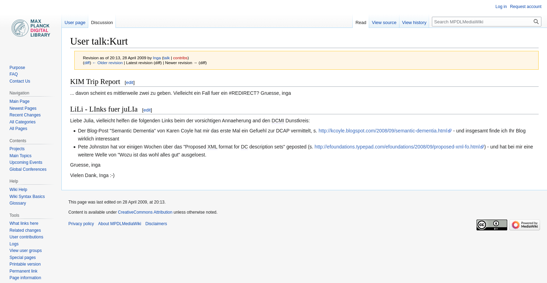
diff (87, 62)
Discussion (102, 22)
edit (129, 82)
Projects (16, 148)
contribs (180, 57)
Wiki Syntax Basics (27, 196)
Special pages (22, 257)
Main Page (19, 101)
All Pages (18, 128)
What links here (23, 223)
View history (414, 22)
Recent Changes (24, 115)
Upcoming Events (25, 162)
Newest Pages (22, 108)
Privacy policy (81, 223)
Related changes (25, 230)
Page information (25, 277)
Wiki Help (18, 189)
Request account (525, 6)
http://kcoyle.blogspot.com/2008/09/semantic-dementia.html (383, 130)
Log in (501, 6)
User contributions (26, 237)
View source (384, 22)
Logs (13, 244)
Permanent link (23, 271)
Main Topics (20, 155)
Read (360, 22)
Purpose (17, 67)
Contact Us (19, 81)
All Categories (22, 122)
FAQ (13, 74)
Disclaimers (156, 223)
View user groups (25, 250)
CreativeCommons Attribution (145, 212)
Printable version (24, 264)
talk (166, 57)
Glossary (17, 203)
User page (75, 22)
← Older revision (107, 62)
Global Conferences (27, 169)
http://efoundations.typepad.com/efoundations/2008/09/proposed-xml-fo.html (397, 147)
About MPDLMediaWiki (119, 223)
